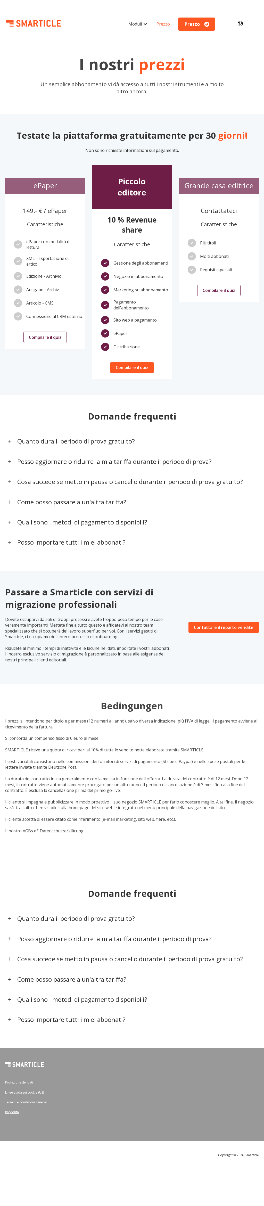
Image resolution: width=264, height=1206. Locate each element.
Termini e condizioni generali (26, 1102)
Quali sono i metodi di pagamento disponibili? (82, 522)
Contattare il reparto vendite (223, 627)
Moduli (135, 24)
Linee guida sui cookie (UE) (24, 1092)
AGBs (28, 831)
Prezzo (163, 24)
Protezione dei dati (19, 1082)
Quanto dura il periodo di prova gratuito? (76, 441)
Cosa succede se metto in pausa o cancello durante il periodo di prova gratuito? (130, 481)
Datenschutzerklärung (62, 831)
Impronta (12, 1112)
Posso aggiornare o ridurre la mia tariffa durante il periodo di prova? (114, 461)
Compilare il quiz (45, 337)
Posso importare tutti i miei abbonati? (71, 542)
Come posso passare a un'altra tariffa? (71, 502)
